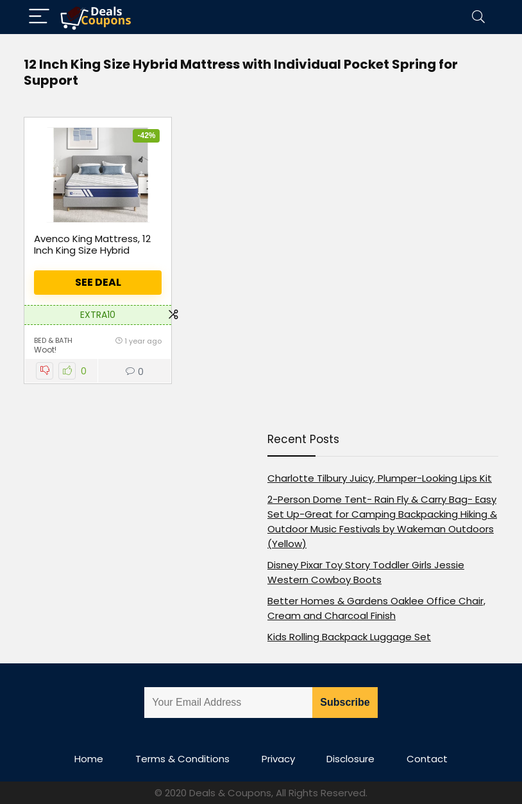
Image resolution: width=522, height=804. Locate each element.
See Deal (98, 282)
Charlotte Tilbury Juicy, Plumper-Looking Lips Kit (379, 478)
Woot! (45, 349)
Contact (427, 758)
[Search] (478, 17)
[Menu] (39, 17)
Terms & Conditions (182, 758)
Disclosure (350, 758)
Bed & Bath (53, 340)
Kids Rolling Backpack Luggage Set (349, 636)
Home (88, 758)
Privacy (278, 758)
